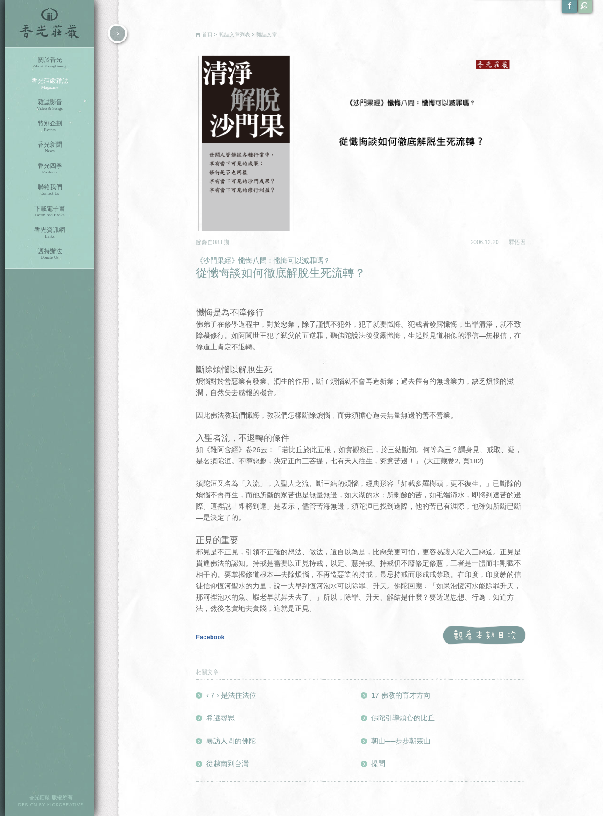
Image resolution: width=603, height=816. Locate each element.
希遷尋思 (220, 718)
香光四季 (49, 168)
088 (218, 242)
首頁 (207, 34)
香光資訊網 (49, 232)
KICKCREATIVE (65, 804)
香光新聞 (49, 147)
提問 (378, 763)
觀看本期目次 (484, 635)
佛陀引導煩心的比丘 (403, 718)
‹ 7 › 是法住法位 (231, 695)
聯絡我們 (49, 189)
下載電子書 (49, 211)
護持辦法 (49, 253)
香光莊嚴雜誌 (49, 83)
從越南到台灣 (227, 763)
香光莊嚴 (49, 23)
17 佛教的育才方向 (401, 695)
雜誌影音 (49, 105)
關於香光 (49, 62)
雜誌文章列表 (234, 34)
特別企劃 (49, 126)
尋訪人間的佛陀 (231, 741)
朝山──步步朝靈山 (401, 741)
